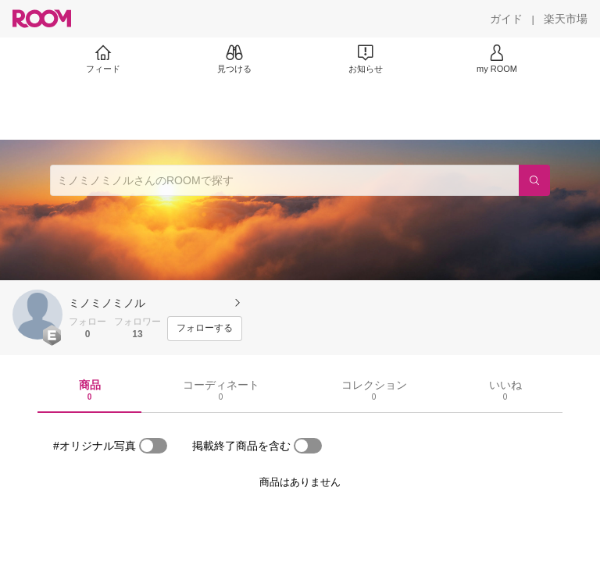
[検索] (534, 180)
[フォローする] (204, 328)
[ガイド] (506, 19)
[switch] (153, 446)
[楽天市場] (566, 19)
